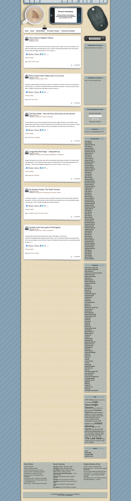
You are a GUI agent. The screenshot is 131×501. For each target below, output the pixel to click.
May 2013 (87, 193)
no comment (77, 65)
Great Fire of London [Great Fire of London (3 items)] (90, 415)
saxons (32, 253)
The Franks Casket (28, 466)
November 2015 (89, 162)
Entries (88, 452)
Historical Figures (39, 78)
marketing (87, 330)
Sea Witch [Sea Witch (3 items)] (94, 429)
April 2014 (87, 176)
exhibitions (88, 297)
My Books (87, 338)
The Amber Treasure (53, 31)
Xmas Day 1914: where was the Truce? (33, 470)
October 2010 (88, 246)
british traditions (89, 281)
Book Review (88, 280)
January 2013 (88, 200)
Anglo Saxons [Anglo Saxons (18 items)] (91, 406)
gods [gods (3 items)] (101, 414)
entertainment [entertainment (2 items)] (94, 414)
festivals (87, 300)
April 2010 (87, 255)
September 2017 (89, 151)
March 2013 (88, 196)
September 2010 (89, 248)
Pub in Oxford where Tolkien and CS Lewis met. (46, 76)
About (32, 31)
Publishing (37, 154)
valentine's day (89, 380)
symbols (37, 253)
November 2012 (89, 203)
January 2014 (88, 179)
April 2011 (87, 236)
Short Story (88, 368)
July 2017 (87, 155)
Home (26, 31)
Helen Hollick (88, 312)
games (86, 304)
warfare (87, 385)
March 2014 (88, 177)
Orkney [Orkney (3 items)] (92, 423)
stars (86, 369)
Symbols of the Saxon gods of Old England (44, 227)
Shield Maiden (40, 31)
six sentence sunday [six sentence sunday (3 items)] (92, 432)
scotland (87, 364)
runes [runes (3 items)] (98, 426)
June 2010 (87, 252)
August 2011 (88, 229)
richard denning (45, 154)
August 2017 (88, 153)
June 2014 (87, 174)
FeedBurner (98, 121)
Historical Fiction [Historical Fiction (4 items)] (90, 417)
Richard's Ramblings (65, 11)
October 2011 (88, 226)
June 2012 (87, 212)
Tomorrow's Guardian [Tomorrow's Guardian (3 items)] (95, 440)
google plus (30, 175)
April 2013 (87, 195)
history (37, 41)
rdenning (36, 39)
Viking (86, 381)
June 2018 (87, 146)
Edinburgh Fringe (89, 293)
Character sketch (89, 283)
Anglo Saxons (38, 116)
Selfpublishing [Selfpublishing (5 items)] (97, 431)
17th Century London (90, 269)
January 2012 (88, 220)
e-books (87, 292)
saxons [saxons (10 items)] (88, 429)
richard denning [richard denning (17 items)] (93, 425)
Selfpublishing (52, 154)
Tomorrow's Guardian (90, 376)
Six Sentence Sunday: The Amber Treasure (44, 189)
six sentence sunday (33, 213)
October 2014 (88, 167)
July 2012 (87, 210)
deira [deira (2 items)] (89, 414)
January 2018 (88, 148)
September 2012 (89, 207)
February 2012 (88, 219)
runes (86, 357)
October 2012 (88, 205)
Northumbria (88, 345)
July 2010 (87, 250)
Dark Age (45, 116)
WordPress (77, 494)
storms (37, 61)
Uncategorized (60, 154)
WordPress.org (89, 456)
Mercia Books (88, 331)
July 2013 (87, 189)
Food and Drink (89, 302)
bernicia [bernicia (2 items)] (95, 408)
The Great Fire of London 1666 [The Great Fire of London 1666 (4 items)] (94, 435)
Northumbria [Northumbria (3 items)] (95, 421)
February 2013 (88, 198)
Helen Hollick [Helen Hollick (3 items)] (99, 415)
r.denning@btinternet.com (97, 131)
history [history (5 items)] (92, 419)
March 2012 (88, 217)
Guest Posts (88, 309)
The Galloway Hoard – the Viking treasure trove (35, 480)
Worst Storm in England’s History (41, 38)
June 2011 (87, 233)
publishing (36, 175)
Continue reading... (29, 57)
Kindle (86, 323)
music (86, 337)
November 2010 (89, 245)
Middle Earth (88, 333)
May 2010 (87, 253)
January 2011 (88, 241)
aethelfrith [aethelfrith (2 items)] (96, 399)
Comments (89, 454)
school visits (88, 361)
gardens (87, 305)
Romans (87, 356)
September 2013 (89, 186)
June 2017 (87, 157)
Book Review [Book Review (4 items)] (89, 410)
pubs (33, 99)
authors (30, 61)
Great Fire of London (90, 307)
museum (87, 335)
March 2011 (88, 238)
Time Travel (88, 375)
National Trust (88, 343)
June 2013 (87, 191)
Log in (86, 451)
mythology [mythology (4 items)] (88, 421)
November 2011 (89, 224)
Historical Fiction (89, 314)
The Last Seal (88, 373)
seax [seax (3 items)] (99, 429)
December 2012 (89, 201)
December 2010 (89, 243)
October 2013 (88, 184)
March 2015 (88, 163)
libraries (87, 326)
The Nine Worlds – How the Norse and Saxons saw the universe (52, 113)
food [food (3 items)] (98, 414)
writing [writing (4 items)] (92, 442)
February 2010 (88, 258)
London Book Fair (89, 328)
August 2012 (88, 208)
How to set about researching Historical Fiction (95, 471)
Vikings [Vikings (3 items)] (103, 440)
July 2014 (87, 172)
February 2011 (88, 239)
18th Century (88, 271)
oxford (29, 99)
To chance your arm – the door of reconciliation (35, 478)
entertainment (88, 295)
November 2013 (89, 182)
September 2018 (89, 144)
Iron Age (87, 321)
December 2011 (89, 222)
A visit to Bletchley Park (29, 481)
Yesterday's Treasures (90, 390)
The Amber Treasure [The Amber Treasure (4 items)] (94, 434)
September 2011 (89, 227)
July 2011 (87, 231)
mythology (50, 116)
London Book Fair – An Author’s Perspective (94, 473)
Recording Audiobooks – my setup (92, 479)
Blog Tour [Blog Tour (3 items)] (99, 408)
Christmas (87, 286)
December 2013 (89, 181)
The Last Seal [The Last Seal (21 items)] (93, 438)
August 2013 (88, 188)
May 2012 (87, 214)
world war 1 (88, 387)
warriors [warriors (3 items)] (87, 442)
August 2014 (88, 170)
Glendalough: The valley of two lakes (33, 473)
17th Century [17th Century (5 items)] (89, 400)
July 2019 (87, 141)
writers (46, 78)
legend (86, 324)
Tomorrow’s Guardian (68, 31)
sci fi (86, 362)
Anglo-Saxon (31, 137)
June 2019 (87, 143)
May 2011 (87, 234)
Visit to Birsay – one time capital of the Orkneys (35, 483)
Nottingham (88, 347)
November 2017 (89, 150)
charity (86, 285)
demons (87, 290)
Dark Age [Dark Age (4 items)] (94, 412)
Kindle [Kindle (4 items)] (97, 419)
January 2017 (88, 158)
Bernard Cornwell (89, 276)
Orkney (87, 349)
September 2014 (89, 169)
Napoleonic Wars (89, 342)
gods (29, 253)
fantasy (87, 299)
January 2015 (88, 165)
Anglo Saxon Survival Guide (92, 273)
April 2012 (87, 215)
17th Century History (90, 267)
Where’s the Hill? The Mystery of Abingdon (34, 471)
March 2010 (88, 257)
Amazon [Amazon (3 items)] (90, 402)
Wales (86, 383)
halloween (87, 311)
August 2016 (88, 160)
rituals (44, 230)
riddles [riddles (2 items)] (95, 426)
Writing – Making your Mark (30, 468)
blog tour (87, 278)
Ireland (86, 319)
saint (86, 359)
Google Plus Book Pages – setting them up (44, 151)
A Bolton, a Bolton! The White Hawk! (92, 466)
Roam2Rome (70, 495)
